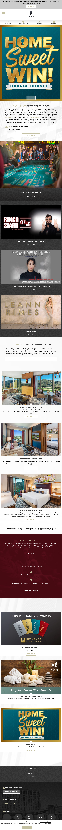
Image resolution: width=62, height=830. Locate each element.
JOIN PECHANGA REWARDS (31, 590)
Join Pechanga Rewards (11, 791)
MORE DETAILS (31, 653)
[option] (31, 225)
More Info (31, 98)
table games (35, 117)
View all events (31, 196)
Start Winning (31, 135)
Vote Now (31, 6)
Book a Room (8, 23)
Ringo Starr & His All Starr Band (31, 242)
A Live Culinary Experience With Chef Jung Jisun (31, 287)
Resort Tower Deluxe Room (31, 510)
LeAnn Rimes (31, 332)
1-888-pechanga (9, 803)
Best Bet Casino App (23, 23)
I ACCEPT (27, 827)
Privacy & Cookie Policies (45, 823)
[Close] (59, 821)
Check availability (31, 416)
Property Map (39, 23)
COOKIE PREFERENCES (16, 827)
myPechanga (54, 23)
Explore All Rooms (31, 359)
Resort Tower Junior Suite (31, 459)
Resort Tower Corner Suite (31, 407)
